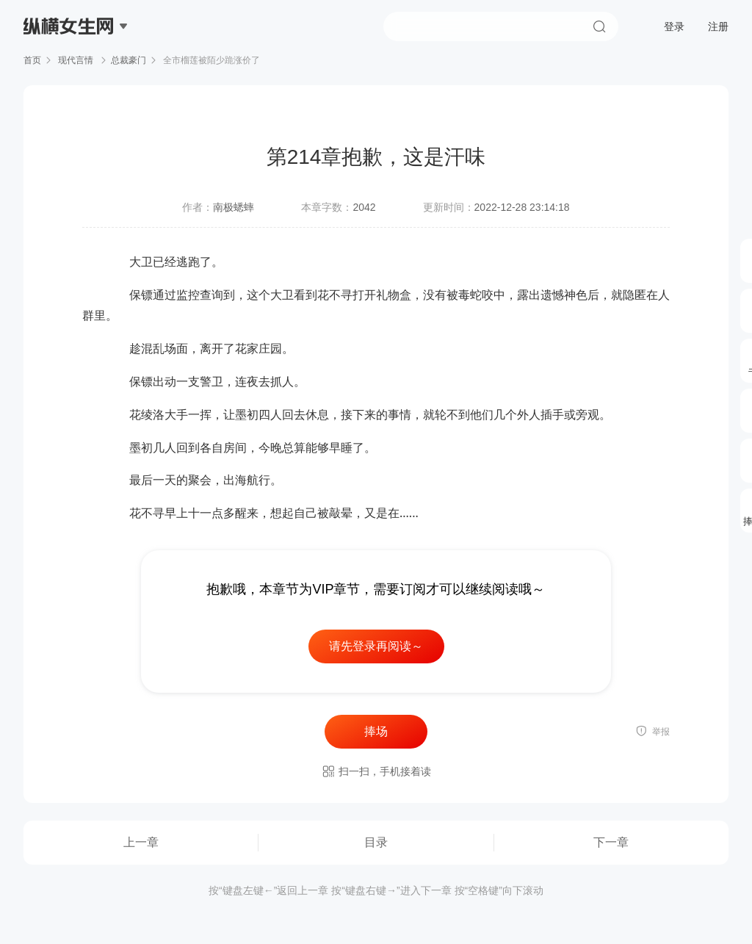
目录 (376, 842)
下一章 (611, 842)
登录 (674, 26)
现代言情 (76, 60)
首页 (32, 60)
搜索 (599, 26)
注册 (718, 26)
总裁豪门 (128, 60)
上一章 (141, 842)
